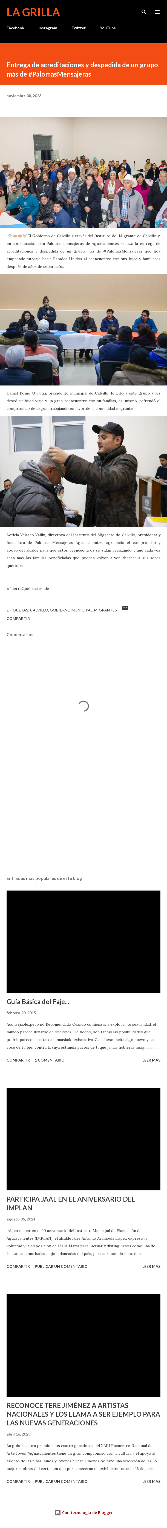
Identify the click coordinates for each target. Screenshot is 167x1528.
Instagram (48, 27)
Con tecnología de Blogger (83, 1512)
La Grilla (33, 12)
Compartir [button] (18, 618)
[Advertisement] (83, 819)
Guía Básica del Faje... (38, 1001)
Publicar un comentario (61, 1266)
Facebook (15, 27)
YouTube (108, 27)
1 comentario (50, 1060)
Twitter (78, 27)
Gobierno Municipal (71, 610)
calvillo (39, 610)
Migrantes (105, 610)
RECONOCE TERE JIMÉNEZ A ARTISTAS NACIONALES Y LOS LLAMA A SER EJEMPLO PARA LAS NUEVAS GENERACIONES (83, 1414)
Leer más (151, 1060)
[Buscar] (144, 10)
